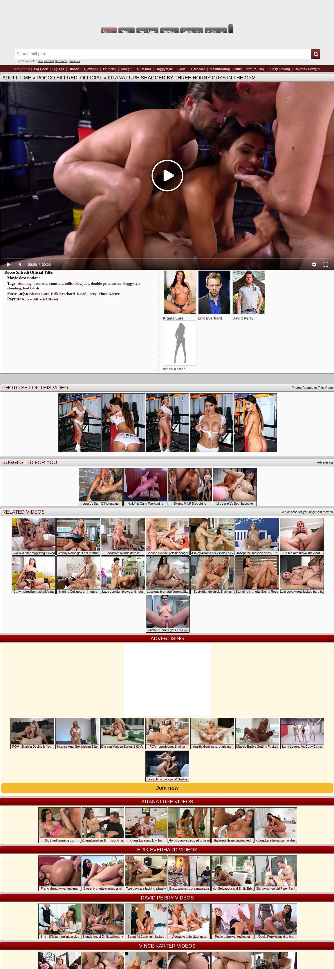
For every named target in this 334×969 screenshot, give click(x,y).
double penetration (106, 283)
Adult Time (16, 78)
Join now (167, 788)
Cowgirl (126, 69)
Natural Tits (255, 69)
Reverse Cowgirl (307, 69)
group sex (74, 61)
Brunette (109, 69)
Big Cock (41, 69)
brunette (40, 283)
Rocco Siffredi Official (69, 78)
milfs (69, 283)
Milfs (238, 69)
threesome (61, 61)
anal (40, 61)
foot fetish (31, 288)
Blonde (74, 69)
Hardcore (198, 69)
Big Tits (58, 69)
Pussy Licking (279, 69)
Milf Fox (167, 12)
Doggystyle (164, 69)
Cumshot (144, 69)
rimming (24, 283)
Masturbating (220, 69)
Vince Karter (109, 293)
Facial (181, 69)
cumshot (49, 61)
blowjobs (82, 283)
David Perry (86, 293)
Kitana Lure (39, 293)
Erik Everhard (63, 293)
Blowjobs (91, 69)
